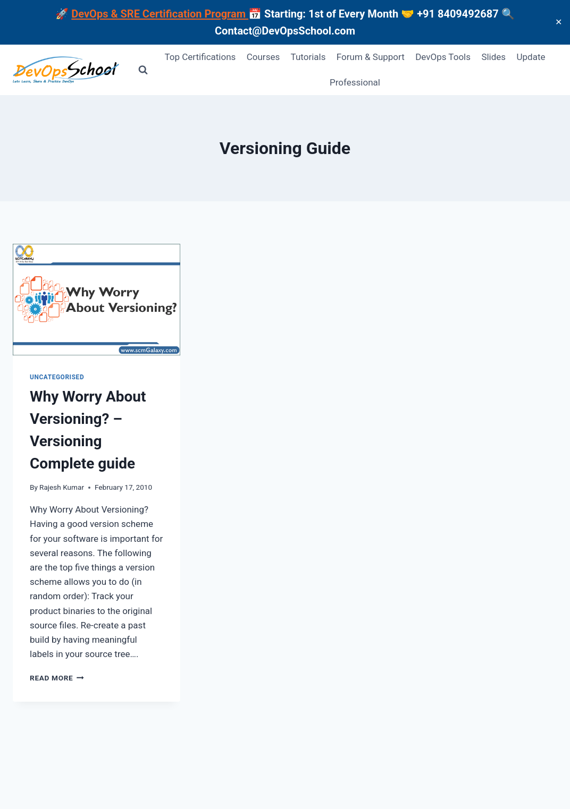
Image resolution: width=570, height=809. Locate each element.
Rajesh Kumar (61, 487)
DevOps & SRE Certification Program (159, 13)
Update (531, 57)
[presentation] (96, 299)
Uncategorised (57, 377)
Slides (493, 57)
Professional (355, 82)
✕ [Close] (558, 22)
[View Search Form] (143, 70)
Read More (57, 678)
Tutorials (308, 57)
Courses (263, 57)
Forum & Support (371, 57)
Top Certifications (200, 57)
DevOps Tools (443, 57)
